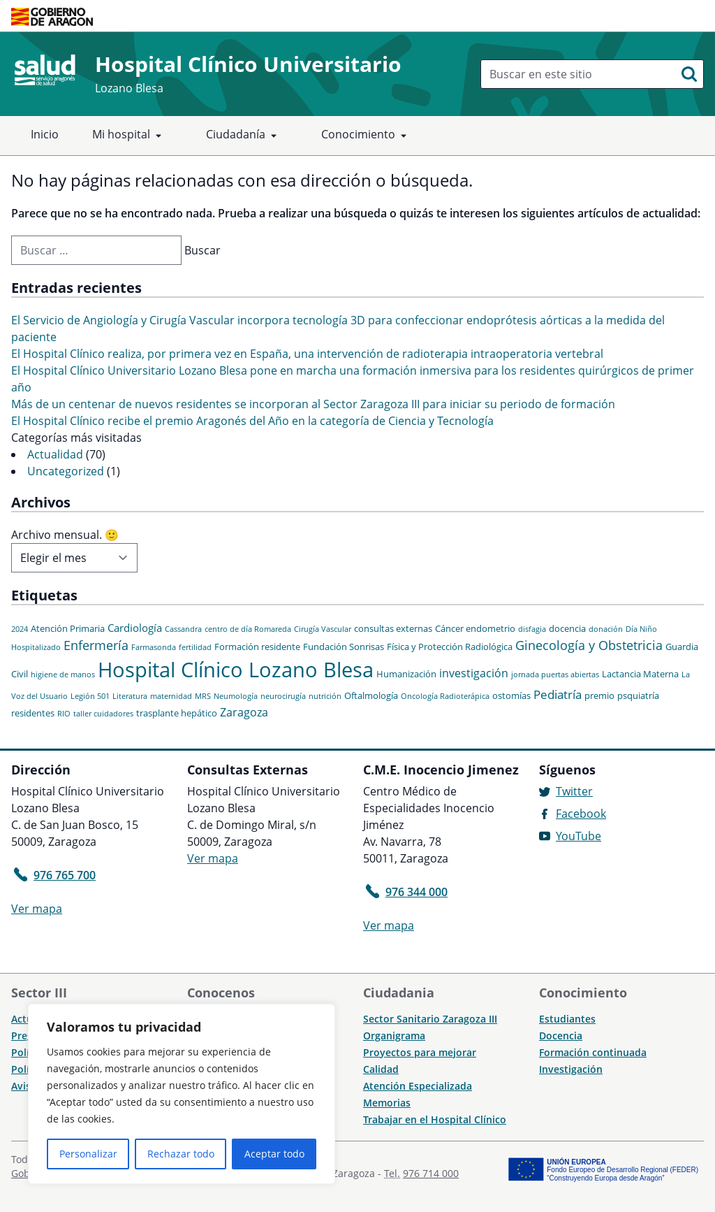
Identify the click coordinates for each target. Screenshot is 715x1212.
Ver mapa (36, 908)
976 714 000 (431, 1173)
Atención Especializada (417, 1085)
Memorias (387, 1102)
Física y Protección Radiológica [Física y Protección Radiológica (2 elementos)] (450, 646)
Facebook (581, 813)
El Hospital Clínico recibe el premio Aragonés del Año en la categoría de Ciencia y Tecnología (252, 420)
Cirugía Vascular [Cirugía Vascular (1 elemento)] (322, 629)
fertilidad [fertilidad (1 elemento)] (195, 647)
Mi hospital (129, 135)
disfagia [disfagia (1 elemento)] (532, 629)
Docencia (560, 1035)
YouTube (578, 836)
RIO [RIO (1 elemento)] (64, 714)
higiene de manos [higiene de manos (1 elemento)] (63, 674)
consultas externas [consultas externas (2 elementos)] (393, 628)
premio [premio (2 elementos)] (599, 695)
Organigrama (394, 1035)
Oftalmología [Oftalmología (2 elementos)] (371, 695)
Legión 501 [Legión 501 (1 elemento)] (90, 696)
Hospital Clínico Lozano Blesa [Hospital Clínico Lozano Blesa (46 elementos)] (236, 670)
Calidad (381, 1069)
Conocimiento (366, 135)
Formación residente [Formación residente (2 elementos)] (257, 646)
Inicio (45, 134)
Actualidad (55, 454)
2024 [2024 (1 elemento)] (19, 629)
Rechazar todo (180, 1153)
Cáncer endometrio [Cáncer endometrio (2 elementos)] (475, 628)
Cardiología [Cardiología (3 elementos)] (135, 628)
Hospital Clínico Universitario (248, 64)
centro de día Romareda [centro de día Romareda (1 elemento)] (248, 629)
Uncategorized (65, 471)
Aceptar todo (274, 1153)
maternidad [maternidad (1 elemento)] (171, 696)
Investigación (571, 1069)
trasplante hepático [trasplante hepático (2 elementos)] (176, 713)
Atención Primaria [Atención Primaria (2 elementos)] (68, 628)
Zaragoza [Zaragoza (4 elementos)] (244, 712)
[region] (181, 1094)
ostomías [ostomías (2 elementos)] (511, 695)
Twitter (574, 791)
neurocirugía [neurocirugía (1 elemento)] (283, 696)
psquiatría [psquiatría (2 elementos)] (638, 695)
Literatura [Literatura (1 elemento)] (129, 696)
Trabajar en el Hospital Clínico (434, 1119)
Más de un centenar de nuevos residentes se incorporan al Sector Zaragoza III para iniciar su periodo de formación (313, 404)
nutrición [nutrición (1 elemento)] (325, 696)
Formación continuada (593, 1052)
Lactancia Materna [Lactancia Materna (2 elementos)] (640, 674)
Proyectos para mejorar (419, 1052)
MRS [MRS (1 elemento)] (203, 696)
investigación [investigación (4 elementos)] (473, 673)
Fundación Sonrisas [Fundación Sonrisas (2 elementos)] (343, 646)
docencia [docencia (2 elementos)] (567, 628)
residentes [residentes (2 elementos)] (32, 713)
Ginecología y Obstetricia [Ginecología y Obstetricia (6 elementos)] (589, 645)
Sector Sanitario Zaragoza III (430, 1018)
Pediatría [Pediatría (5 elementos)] (557, 694)
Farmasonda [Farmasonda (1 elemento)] (153, 647)
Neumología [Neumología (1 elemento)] (236, 696)
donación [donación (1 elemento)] (606, 629)
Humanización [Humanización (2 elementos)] (406, 674)
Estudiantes (567, 1018)
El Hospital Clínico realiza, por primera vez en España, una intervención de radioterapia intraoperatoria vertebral (307, 353)
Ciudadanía (244, 135)
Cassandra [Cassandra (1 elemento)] (183, 629)
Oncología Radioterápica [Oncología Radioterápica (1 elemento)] (445, 696)
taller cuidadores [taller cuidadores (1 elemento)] (103, 714)
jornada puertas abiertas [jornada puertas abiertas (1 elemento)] (555, 674)
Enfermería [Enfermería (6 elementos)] (96, 645)
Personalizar (88, 1153)
